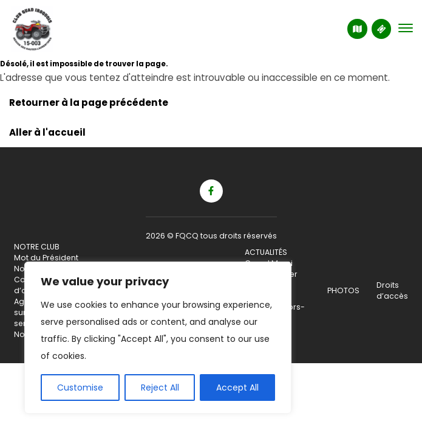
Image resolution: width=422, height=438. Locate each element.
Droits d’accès (392, 290)
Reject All (160, 387)
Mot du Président (46, 257)
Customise (80, 387)
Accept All (237, 387)
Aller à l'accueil (47, 132)
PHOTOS (343, 290)
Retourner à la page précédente (88, 102)
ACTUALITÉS (266, 252)
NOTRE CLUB (37, 247)
